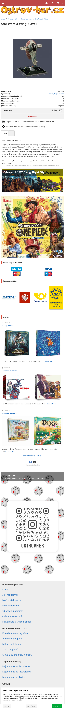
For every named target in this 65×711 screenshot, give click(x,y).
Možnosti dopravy (11, 600)
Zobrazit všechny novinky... (32, 456)
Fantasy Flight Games (56, 94)
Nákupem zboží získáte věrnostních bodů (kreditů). (25, 127)
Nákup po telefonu (11, 644)
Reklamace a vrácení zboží (16, 621)
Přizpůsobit (31, 706)
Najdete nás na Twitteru (14, 677)
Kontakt (6, 589)
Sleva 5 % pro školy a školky (17, 654)
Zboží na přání (9, 649)
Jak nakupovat (9, 595)
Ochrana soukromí (12, 616)
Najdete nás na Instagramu (16, 671)
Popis (5, 133)
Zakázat (7, 706)
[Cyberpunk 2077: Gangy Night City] (32, 181)
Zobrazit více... (49, 361)
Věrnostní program (12, 638)
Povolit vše (57, 706)
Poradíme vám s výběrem (15, 633)
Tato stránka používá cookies (16, 690)
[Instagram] (32, 524)
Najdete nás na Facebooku (16, 666)
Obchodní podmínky (12, 611)
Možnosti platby (10, 605)
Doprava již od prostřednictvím (30, 122)
